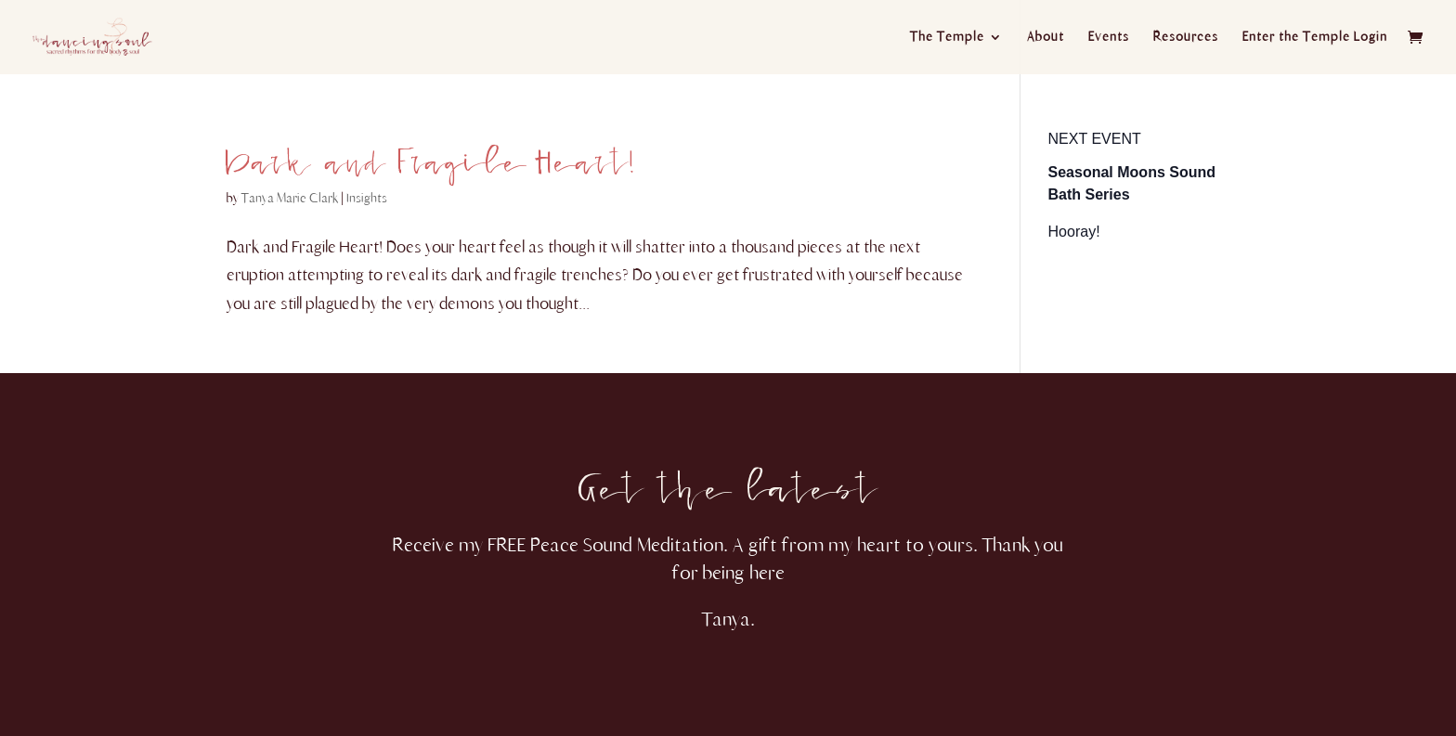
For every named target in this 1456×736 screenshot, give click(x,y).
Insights (366, 198)
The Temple (947, 38)
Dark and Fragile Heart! (430, 151)
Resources (1185, 38)
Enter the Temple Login (1314, 38)
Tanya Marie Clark (289, 198)
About (1045, 38)
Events (1108, 38)
